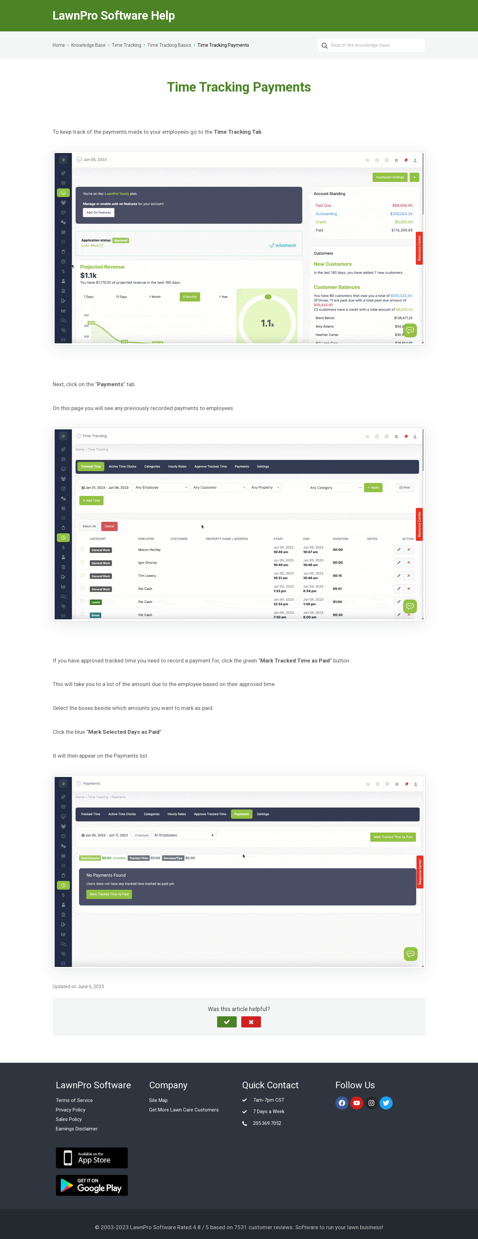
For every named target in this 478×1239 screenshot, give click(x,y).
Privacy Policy (70, 1110)
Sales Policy (69, 1119)
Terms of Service (74, 1100)
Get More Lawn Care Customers (184, 1110)
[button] (227, 1021)
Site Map (158, 1100)
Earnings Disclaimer (77, 1129)
